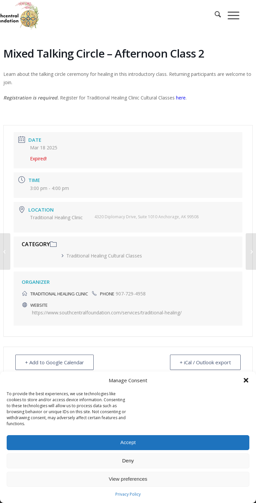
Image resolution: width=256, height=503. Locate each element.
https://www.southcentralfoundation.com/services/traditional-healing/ (107, 312)
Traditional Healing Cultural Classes (102, 255)
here (181, 97)
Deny (128, 460)
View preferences (128, 479)
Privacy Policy (128, 494)
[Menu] (230, 15)
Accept (128, 442)
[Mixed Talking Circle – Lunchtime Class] (5, 251)
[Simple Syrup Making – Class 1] (251, 251)
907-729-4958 (131, 293)
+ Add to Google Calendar (54, 362)
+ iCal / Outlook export (205, 362)
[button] (246, 380)
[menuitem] (214, 15)
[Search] (214, 15)
